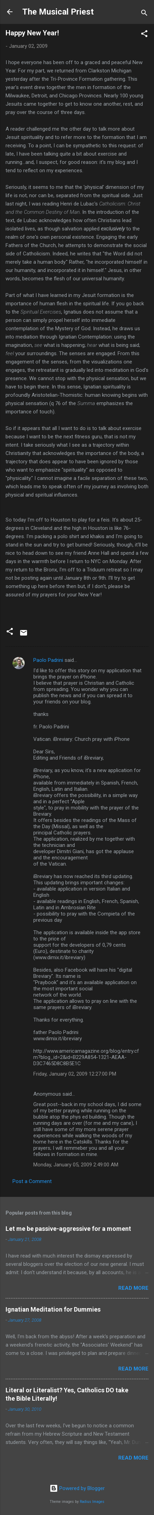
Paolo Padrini (48, 660)
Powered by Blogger (77, 1488)
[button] (144, 34)
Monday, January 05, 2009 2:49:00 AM (75, 1165)
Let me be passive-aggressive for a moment (68, 1228)
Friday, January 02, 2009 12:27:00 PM (74, 1074)
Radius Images (92, 1501)
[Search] (144, 14)
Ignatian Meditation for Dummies (53, 1309)
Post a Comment (32, 1181)
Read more (133, 1288)
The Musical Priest (58, 12)
